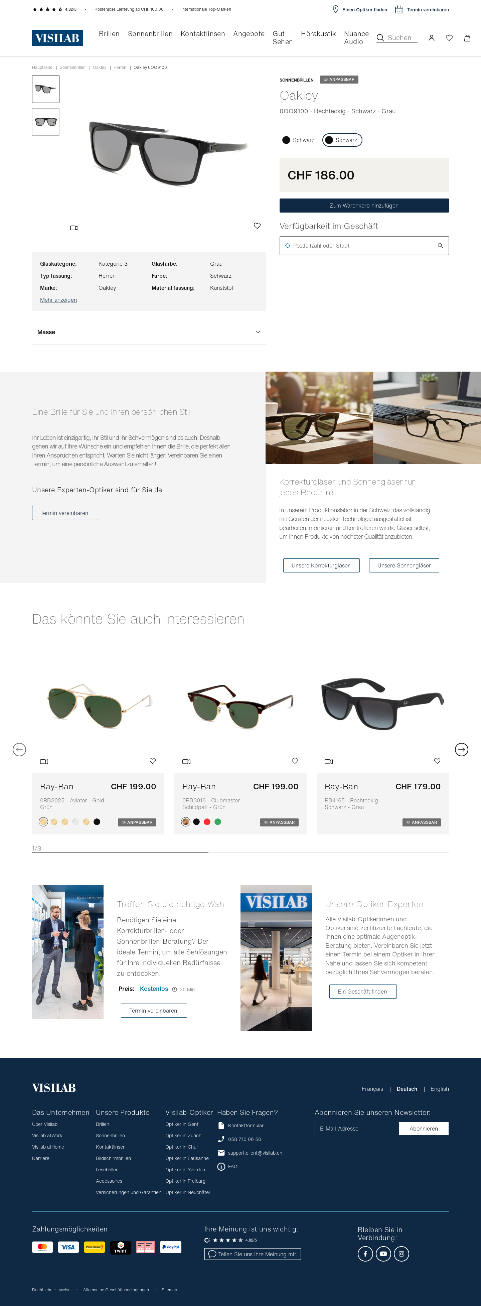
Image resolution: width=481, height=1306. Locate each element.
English (440, 1089)
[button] (431, 37)
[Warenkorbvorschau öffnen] (467, 37)
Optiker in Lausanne (187, 1158)
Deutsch (408, 1089)
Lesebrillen (107, 1169)
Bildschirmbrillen (113, 1158)
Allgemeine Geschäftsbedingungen (116, 1290)
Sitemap (169, 1290)
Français (373, 1089)
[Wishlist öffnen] (449, 37)
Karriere (40, 1158)
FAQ (232, 1167)
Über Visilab (44, 1124)
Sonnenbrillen (73, 67)
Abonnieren (424, 1129)
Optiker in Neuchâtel (187, 1192)
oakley (99, 67)
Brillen (102, 1124)
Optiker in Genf (181, 1124)
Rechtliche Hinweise (51, 1290)
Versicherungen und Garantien (128, 1192)
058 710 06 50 (244, 1139)
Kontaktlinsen (111, 1146)
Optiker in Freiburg (185, 1180)
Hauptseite (42, 67)
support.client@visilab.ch (255, 1153)
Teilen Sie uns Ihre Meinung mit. (252, 1254)
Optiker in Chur (181, 1146)
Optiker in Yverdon (185, 1169)
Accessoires (109, 1180)
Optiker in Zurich (183, 1135)
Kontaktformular (240, 1125)
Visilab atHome (48, 1146)
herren (120, 67)
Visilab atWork (47, 1135)
